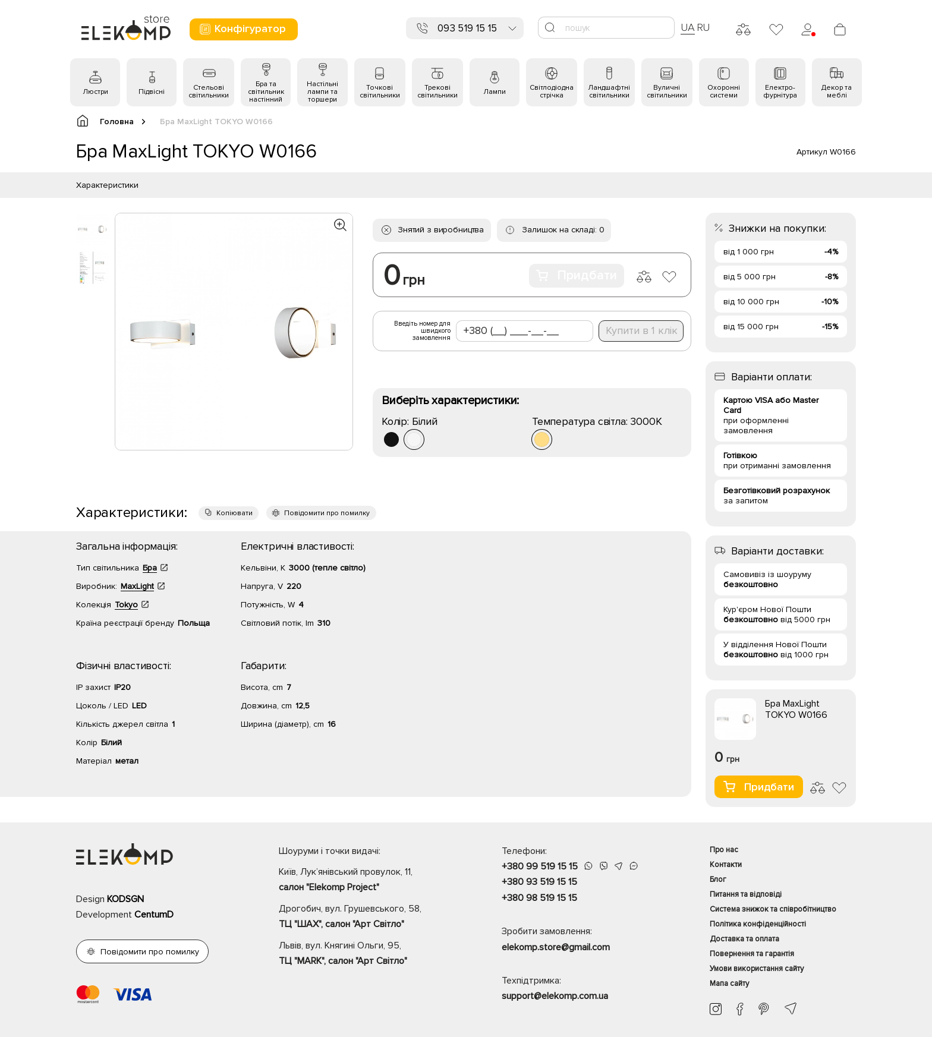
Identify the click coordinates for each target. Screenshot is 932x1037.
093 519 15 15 (467, 28)
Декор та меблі (836, 91)
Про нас (724, 850)
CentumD (154, 915)
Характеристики (107, 185)
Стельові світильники (208, 91)
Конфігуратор (242, 29)
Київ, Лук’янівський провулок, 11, (369, 881)
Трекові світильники (437, 91)
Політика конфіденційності (758, 924)
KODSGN (125, 899)
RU (703, 27)
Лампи (494, 91)
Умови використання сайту (757, 968)
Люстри (95, 91)
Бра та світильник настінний (266, 92)
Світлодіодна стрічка (552, 91)
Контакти (726, 864)
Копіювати (234, 513)
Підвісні (151, 91)
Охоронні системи (723, 91)
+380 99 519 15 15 (540, 866)
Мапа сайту (729, 983)
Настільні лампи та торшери (322, 92)
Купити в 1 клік (642, 330)
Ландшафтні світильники (609, 91)
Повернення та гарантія (752, 954)
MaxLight (137, 586)
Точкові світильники (380, 91)
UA (688, 27)
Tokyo (126, 605)
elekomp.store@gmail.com (556, 947)
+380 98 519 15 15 (539, 898)
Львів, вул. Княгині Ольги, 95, (369, 954)
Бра (150, 568)
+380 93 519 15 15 (539, 882)
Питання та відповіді (746, 894)
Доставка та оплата (744, 939)
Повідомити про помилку (327, 513)
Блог (718, 879)
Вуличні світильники (667, 91)
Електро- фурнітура (780, 91)
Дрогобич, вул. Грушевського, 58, (369, 917)
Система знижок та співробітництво (773, 909)
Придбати (576, 275)
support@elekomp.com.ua (555, 996)
